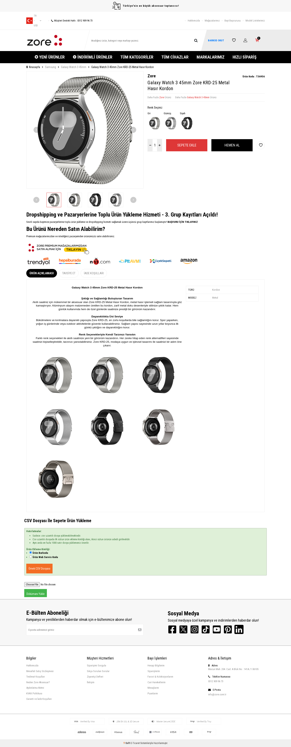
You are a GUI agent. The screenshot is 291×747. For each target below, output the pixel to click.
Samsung (50, 67)
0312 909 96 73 (215, 681)
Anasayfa (33, 67)
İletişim (90, 682)
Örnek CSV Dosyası (39, 568)
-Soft (127, 743)
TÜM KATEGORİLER (136, 57)
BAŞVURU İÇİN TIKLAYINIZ (182, 221)
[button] (37, 130)
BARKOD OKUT (216, 40)
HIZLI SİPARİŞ (244, 57)
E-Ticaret (135, 743)
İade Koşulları (94, 273)
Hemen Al (232, 145)
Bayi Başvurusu (233, 20)
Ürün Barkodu (40, 552)
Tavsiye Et (68, 273)
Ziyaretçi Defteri (95, 676)
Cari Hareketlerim (157, 682)
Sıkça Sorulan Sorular (98, 671)
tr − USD (33, 20)
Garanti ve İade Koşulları (39, 698)
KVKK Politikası (34, 693)
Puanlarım (153, 693)
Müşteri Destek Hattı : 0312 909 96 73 (70, 20)
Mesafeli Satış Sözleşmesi (40, 671)
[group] (84, 129)
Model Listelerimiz (255, 20)
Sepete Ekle (186, 145)
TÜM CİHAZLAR (175, 57)
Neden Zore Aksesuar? (38, 682)
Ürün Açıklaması (42, 273)
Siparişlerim (154, 671)
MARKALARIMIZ (211, 57)
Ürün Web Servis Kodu (45, 557)
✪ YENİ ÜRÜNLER (50, 57)
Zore (152, 76)
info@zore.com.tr (217, 694)
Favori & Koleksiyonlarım (160, 676)
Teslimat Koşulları (35, 676)
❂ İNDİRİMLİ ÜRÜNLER (92, 57)
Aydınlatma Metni (35, 687)
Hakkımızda (194, 20)
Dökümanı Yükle (35, 593)
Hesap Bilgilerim (156, 665)
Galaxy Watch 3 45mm (73, 67)
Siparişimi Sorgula (96, 665)
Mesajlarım (153, 687)
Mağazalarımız (212, 20)
